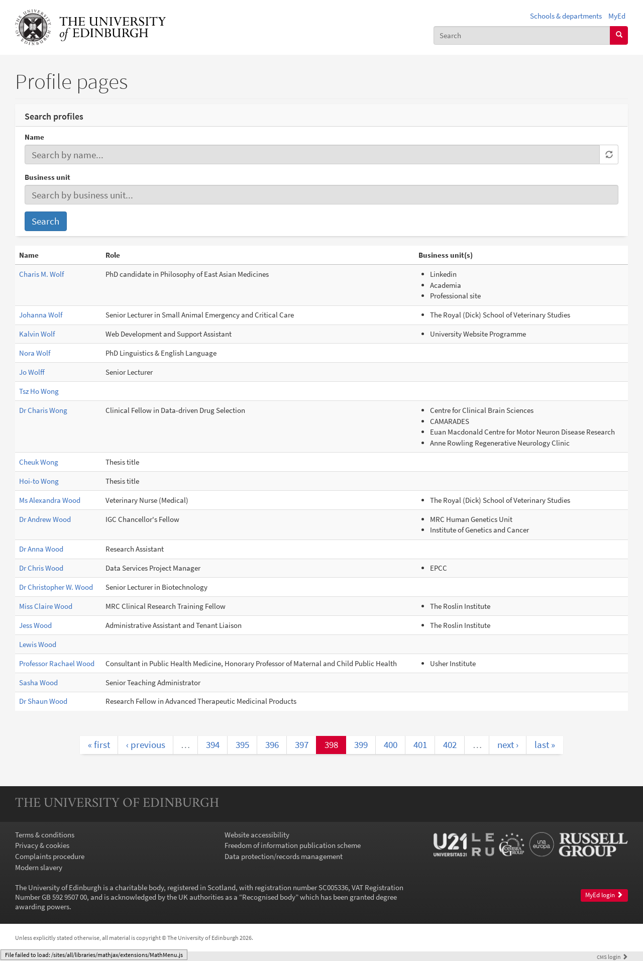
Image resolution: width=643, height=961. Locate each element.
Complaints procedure (49, 856)
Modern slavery (38, 867)
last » (544, 744)
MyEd (616, 16)
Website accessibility (257, 834)
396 (272, 744)
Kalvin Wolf (37, 334)
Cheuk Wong (38, 462)
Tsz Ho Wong (39, 391)
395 (242, 744)
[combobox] (522, 35)
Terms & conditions (44, 834)
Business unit (47, 177)
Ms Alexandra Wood (49, 500)
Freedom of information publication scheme (293, 845)
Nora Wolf (34, 353)
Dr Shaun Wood (43, 701)
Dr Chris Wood (41, 568)
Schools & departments (566, 16)
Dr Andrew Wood (45, 519)
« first (99, 744)
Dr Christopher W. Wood (56, 587)
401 (420, 744)
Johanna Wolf (40, 314)
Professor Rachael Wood (56, 663)
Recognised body (268, 897)
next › (507, 744)
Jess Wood (35, 625)
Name (34, 137)
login (612, 956)
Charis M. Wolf (41, 274)
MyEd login (604, 895)
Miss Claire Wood (45, 606)
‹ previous (145, 744)
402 (450, 744)
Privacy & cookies (42, 845)
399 (361, 744)
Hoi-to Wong (39, 481)
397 (301, 744)
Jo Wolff (32, 372)
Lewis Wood (37, 644)
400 (390, 744)
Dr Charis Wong (43, 410)
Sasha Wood (38, 682)
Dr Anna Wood (41, 549)
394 (213, 744)
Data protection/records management (284, 856)
